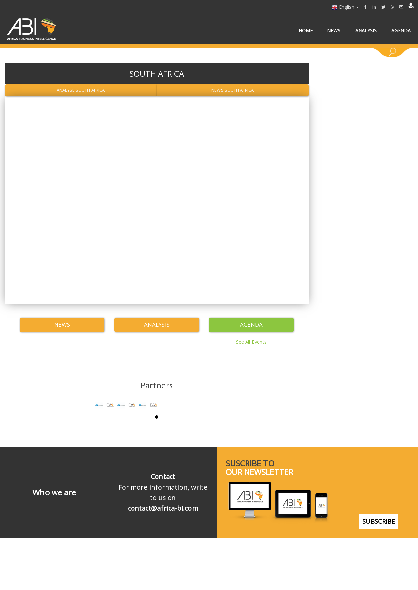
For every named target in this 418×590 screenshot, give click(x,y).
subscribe (378, 563)
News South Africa (232, 90)
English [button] (345, 7)
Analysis (157, 324)
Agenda (251, 324)
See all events (251, 341)
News (62, 324)
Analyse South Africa (81, 90)
